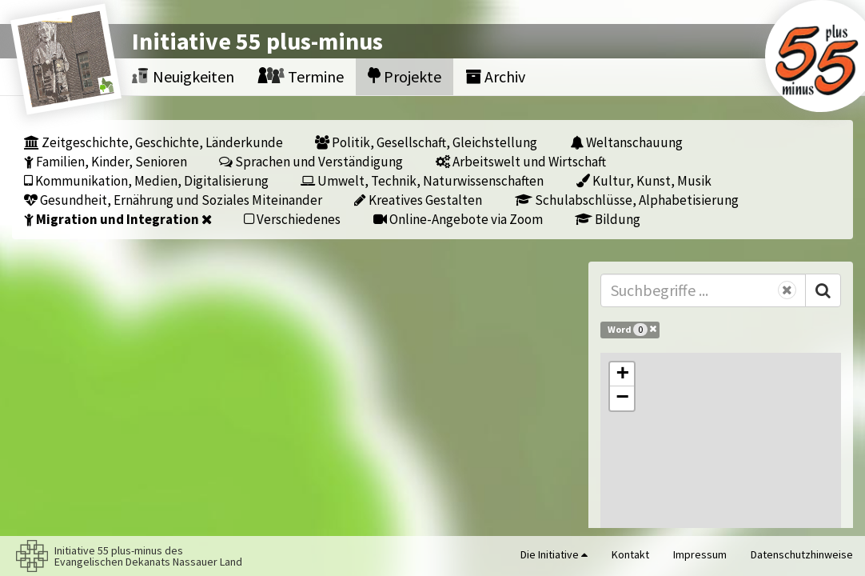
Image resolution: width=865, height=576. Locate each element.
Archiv (495, 76)
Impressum (700, 554)
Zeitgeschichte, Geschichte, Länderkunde (153, 142)
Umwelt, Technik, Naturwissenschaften (422, 180)
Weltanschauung (626, 142)
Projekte (404, 76)
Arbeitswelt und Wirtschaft (521, 161)
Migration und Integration (118, 218)
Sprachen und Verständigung (311, 161)
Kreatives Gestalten (418, 199)
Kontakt (630, 554)
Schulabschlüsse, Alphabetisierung (627, 199)
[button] (622, 374)
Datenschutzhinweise (802, 554)
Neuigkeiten (183, 76)
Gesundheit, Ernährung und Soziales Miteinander (173, 199)
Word (632, 328)
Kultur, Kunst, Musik (644, 180)
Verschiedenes (292, 218)
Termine (301, 76)
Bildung (607, 218)
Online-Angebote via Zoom (458, 218)
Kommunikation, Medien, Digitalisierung (146, 180)
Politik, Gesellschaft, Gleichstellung (426, 142)
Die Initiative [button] (554, 554)
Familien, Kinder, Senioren (105, 161)
